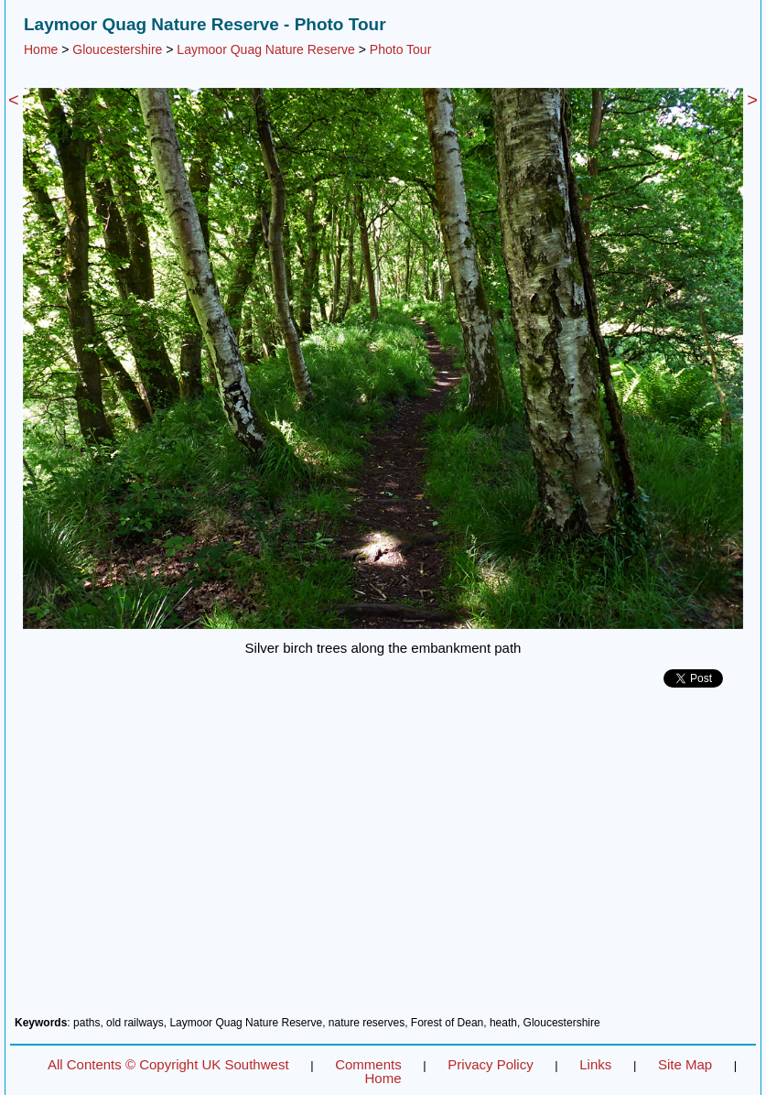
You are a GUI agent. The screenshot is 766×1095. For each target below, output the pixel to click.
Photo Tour (400, 49)
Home (41, 49)
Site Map (685, 1064)
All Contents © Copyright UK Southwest (168, 1064)
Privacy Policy (490, 1064)
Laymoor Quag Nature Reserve (266, 49)
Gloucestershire (117, 49)
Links (595, 1064)
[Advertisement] (383, 859)
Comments (368, 1064)
